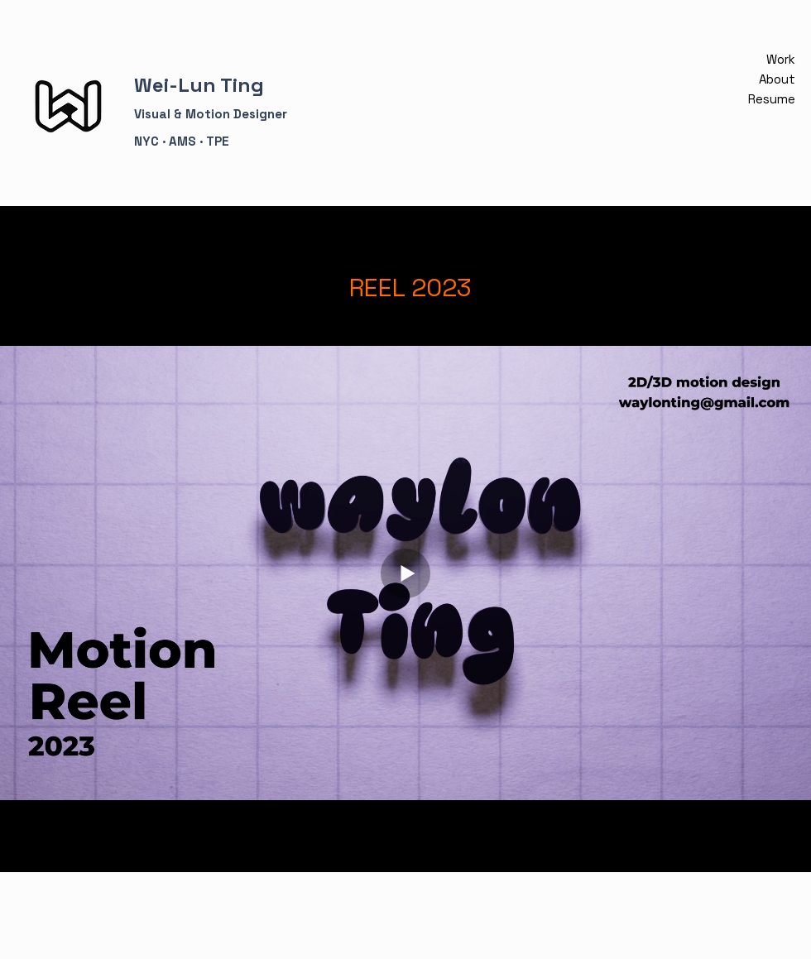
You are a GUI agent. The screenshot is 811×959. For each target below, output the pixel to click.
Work (780, 59)
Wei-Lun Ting (199, 85)
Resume (775, 99)
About (777, 79)
